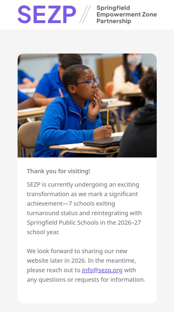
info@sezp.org (102, 270)
